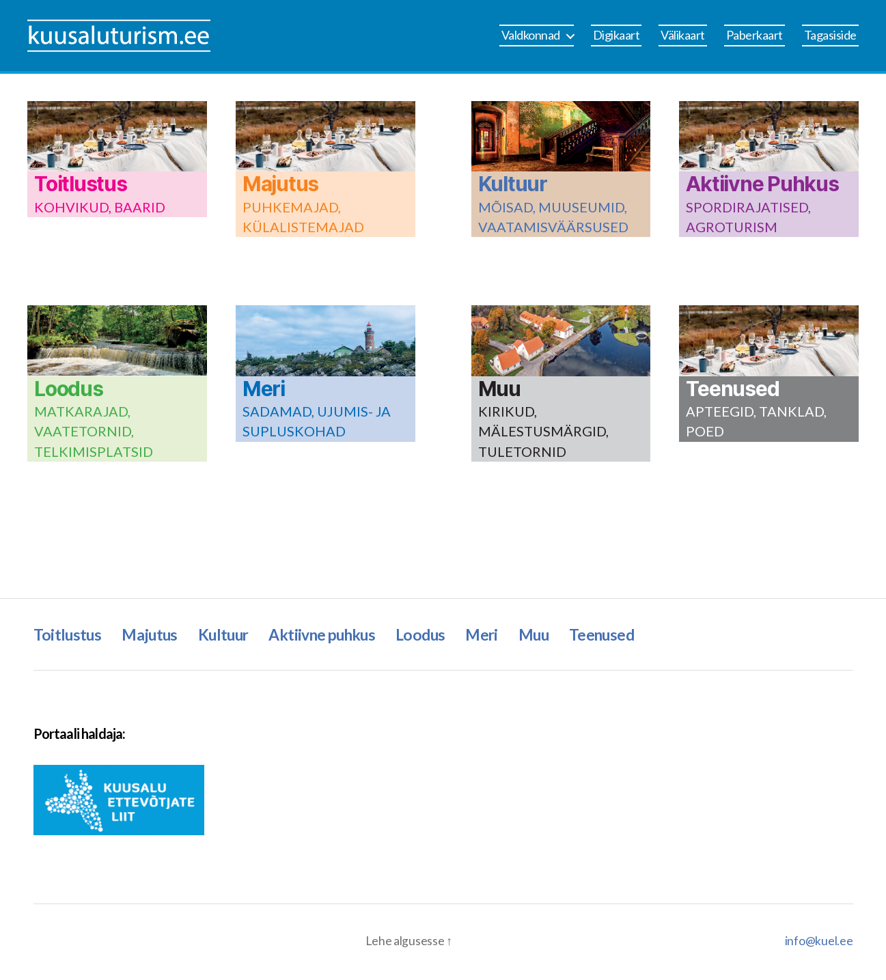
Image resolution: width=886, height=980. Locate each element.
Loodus (68, 388)
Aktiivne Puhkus (762, 183)
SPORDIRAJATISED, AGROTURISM (748, 217)
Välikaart (683, 34)
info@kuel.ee (819, 942)
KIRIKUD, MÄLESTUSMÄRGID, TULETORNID (543, 432)
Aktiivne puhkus (338, 635)
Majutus (280, 183)
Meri (264, 388)
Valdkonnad (530, 34)
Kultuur (512, 183)
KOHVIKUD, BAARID (99, 207)
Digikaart (616, 34)
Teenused (732, 388)
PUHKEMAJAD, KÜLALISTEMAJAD (303, 217)
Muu (499, 388)
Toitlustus (80, 183)
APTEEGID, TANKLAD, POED (756, 422)
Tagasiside (830, 34)
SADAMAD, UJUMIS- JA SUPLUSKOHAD (317, 422)
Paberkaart (754, 34)
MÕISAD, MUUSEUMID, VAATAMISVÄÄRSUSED (553, 217)
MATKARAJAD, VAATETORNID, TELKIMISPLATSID (93, 432)
